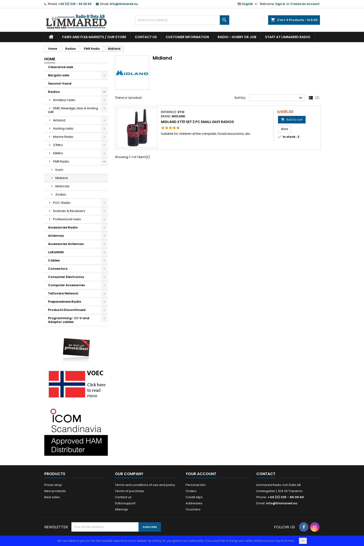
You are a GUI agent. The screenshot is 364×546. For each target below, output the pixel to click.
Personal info (196, 485)
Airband (59, 120)
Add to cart (292, 120)
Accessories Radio (63, 227)
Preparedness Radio (64, 301)
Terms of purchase (129, 491)
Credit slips (194, 497)
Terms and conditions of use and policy (145, 485)
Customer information (187, 37)
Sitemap (121, 509)
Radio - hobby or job (237, 37)
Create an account (304, 4)
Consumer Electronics (66, 277)
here (291, 541)
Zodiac (60, 194)
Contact (265, 474)
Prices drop (53, 485)
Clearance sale (60, 67)
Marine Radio (63, 136)
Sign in (280, 4)
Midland (61, 178)
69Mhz (58, 153)
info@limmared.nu (124, 4)
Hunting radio (63, 128)
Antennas (56, 235)
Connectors (57, 268)
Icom (59, 169)
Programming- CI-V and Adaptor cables (68, 320)
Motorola (62, 186)
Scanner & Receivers (69, 211)
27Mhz (58, 145)
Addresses (194, 503)
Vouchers (193, 509)
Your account (201, 474)
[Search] (182, 20)
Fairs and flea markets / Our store (94, 37)
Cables (54, 260)
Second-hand (59, 83)
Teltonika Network (63, 293)
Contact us (146, 37)
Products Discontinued (67, 310)
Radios (54, 92)
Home (49, 59)
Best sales (52, 497)
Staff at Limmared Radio (287, 37)
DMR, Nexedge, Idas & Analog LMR (73, 110)
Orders (191, 491)
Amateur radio (64, 100)
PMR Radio (61, 161)
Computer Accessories (66, 285)
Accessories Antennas (66, 244)
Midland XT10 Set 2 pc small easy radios (197, 121)
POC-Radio (61, 202)
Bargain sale (58, 75)
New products (55, 491)
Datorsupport (125, 503)
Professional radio (67, 219)
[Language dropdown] (247, 4)
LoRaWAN (56, 252)
